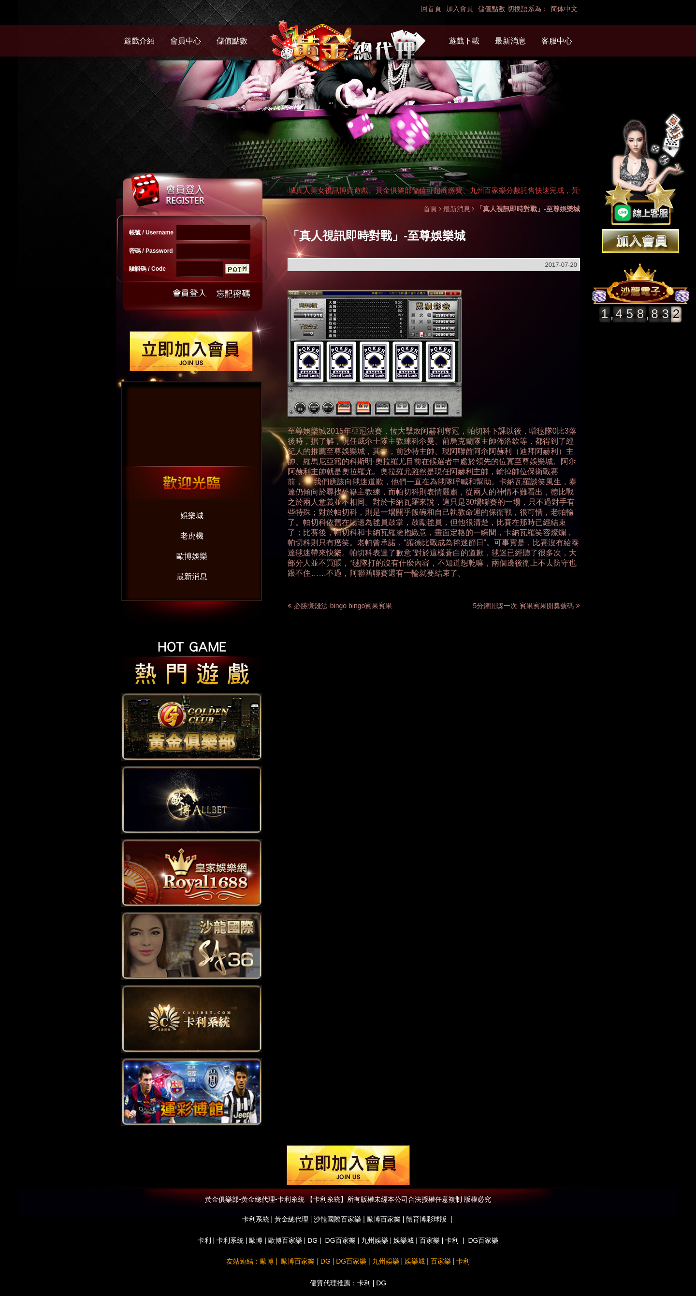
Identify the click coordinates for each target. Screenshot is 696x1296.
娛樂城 (191, 515)
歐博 (255, 1240)
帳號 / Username (151, 232)
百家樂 (430, 1240)
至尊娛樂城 (307, 431)
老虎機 (191, 536)
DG (312, 1240)
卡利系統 (230, 1240)
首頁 (430, 209)
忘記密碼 (230, 294)
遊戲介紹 (139, 41)
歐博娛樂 (191, 556)
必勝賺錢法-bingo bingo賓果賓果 (343, 606)
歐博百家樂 (285, 1240)
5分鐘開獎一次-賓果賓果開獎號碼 (526, 606)
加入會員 (459, 9)
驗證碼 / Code (147, 268)
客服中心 (556, 41)
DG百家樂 (340, 1240)
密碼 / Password (151, 251)
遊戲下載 (464, 41)
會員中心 (185, 41)
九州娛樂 (374, 1240)
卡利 (204, 1240)
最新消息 (510, 41)
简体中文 (564, 9)
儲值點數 (491, 9)
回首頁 (431, 9)
